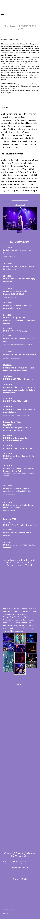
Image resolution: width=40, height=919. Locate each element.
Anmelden (5, 913)
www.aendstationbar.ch (9, 494)
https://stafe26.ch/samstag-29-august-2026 (16, 415)
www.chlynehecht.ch (9, 256)
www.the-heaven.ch (9, 510)
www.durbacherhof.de (9, 297)
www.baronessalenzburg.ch (11, 358)
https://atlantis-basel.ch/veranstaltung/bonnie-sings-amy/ (18, 344)
